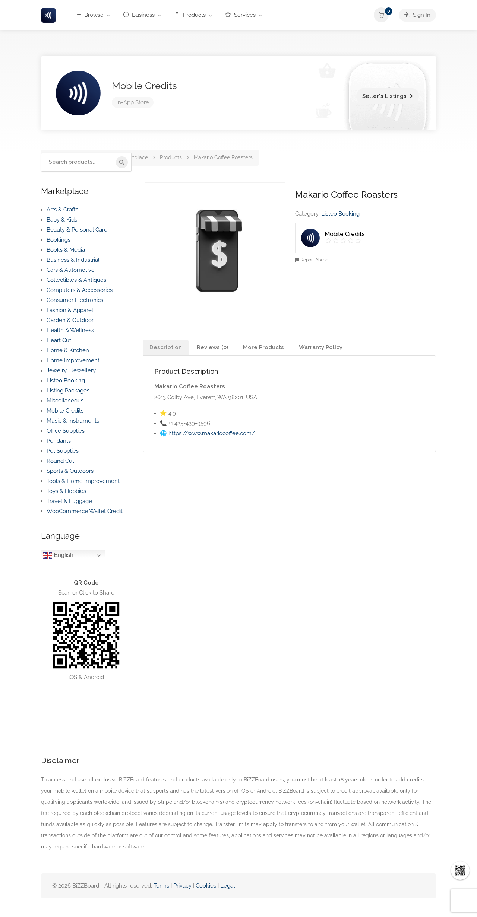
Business (139, 15)
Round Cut (60, 461)
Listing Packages (68, 390)
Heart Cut (59, 340)
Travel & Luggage (69, 501)
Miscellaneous (65, 400)
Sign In (417, 15)
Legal (227, 885)
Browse (90, 15)
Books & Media (66, 249)
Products (190, 15)
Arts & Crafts (62, 209)
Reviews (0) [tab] (212, 347)
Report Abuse (311, 259)
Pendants (59, 440)
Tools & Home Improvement (83, 481)
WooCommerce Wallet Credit (85, 511)
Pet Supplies (63, 451)
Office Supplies (66, 430)
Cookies (206, 885)
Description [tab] (165, 347)
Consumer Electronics (75, 300)
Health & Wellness (70, 330)
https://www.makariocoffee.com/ (211, 433)
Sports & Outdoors (70, 471)
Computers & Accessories (80, 290)
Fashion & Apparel (70, 310)
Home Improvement (73, 360)
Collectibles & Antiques (76, 280)
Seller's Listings (384, 96)
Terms (161, 885)
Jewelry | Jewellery (71, 370)
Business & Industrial (73, 260)
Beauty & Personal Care (77, 229)
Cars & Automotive (71, 270)
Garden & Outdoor (70, 320)
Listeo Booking (340, 213)
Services (240, 15)
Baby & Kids (62, 219)
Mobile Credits (144, 85)
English (58, 555)
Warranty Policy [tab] (320, 347)
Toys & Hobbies (66, 491)
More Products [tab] (263, 347)
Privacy (183, 885)
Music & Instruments (73, 420)
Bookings (58, 239)
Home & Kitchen (68, 350)
